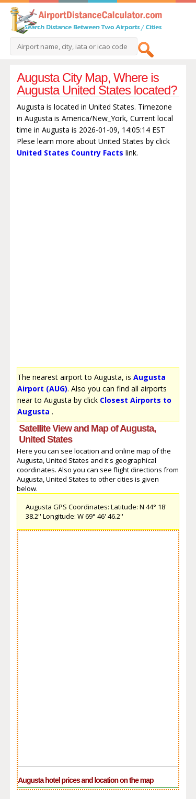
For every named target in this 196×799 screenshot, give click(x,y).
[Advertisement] (98, 265)
